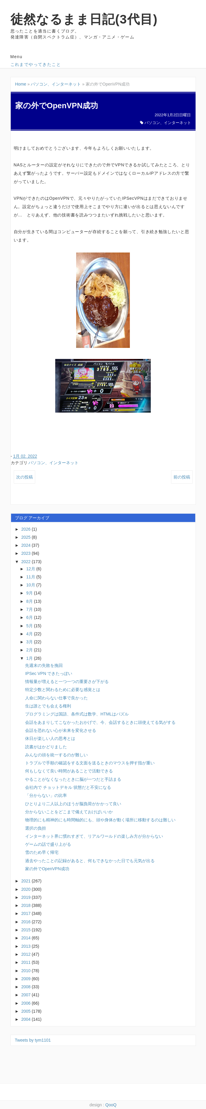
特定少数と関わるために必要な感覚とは (62, 689)
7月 (30, 609)
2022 (26, 561)
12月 (31, 568)
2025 (26, 537)
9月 (30, 593)
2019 (26, 897)
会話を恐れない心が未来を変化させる (60, 730)
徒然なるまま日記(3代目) (84, 19)
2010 (26, 970)
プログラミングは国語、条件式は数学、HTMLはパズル (76, 714)
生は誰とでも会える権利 (48, 706)
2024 (26, 545)
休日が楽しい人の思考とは (50, 738)
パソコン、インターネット (56, 84)
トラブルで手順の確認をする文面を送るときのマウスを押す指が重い (90, 762)
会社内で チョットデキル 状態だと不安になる (68, 787)
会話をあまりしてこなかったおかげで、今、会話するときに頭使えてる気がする (100, 722)
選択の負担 (35, 828)
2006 (26, 1003)
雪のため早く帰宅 (42, 852)
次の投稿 (24, 477)
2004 (26, 1019)
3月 (30, 641)
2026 (26, 529)
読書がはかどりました (46, 746)
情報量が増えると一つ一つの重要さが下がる (67, 681)
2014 (26, 937)
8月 (30, 601)
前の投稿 (181, 477)
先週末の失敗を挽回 (44, 665)
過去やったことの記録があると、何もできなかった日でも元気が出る (90, 860)
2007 (26, 994)
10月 (31, 585)
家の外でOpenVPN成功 (47, 868)
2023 (26, 553)
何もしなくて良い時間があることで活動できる (69, 771)
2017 (26, 913)
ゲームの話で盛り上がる (48, 844)
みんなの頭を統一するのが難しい (56, 754)
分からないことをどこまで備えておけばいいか (69, 811)
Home (20, 84)
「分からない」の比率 (46, 795)
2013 (26, 946)
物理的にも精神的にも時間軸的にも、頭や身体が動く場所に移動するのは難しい (100, 819)
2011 (26, 962)
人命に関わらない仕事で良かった (56, 698)
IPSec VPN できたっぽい (48, 673)
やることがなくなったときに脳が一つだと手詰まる (73, 779)
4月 (30, 633)
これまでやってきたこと (35, 64)
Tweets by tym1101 (33, 1040)
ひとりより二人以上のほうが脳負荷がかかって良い (73, 803)
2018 (26, 905)
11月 (31, 576)
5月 (30, 625)
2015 (26, 929)
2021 (26, 881)
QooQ (110, 1104)
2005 (26, 1011)
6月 (30, 617)
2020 (26, 889)
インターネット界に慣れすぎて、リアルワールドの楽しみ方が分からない (94, 836)
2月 (30, 650)
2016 (26, 921)
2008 (26, 986)
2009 (26, 978)
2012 (26, 954)
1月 (30, 658)
